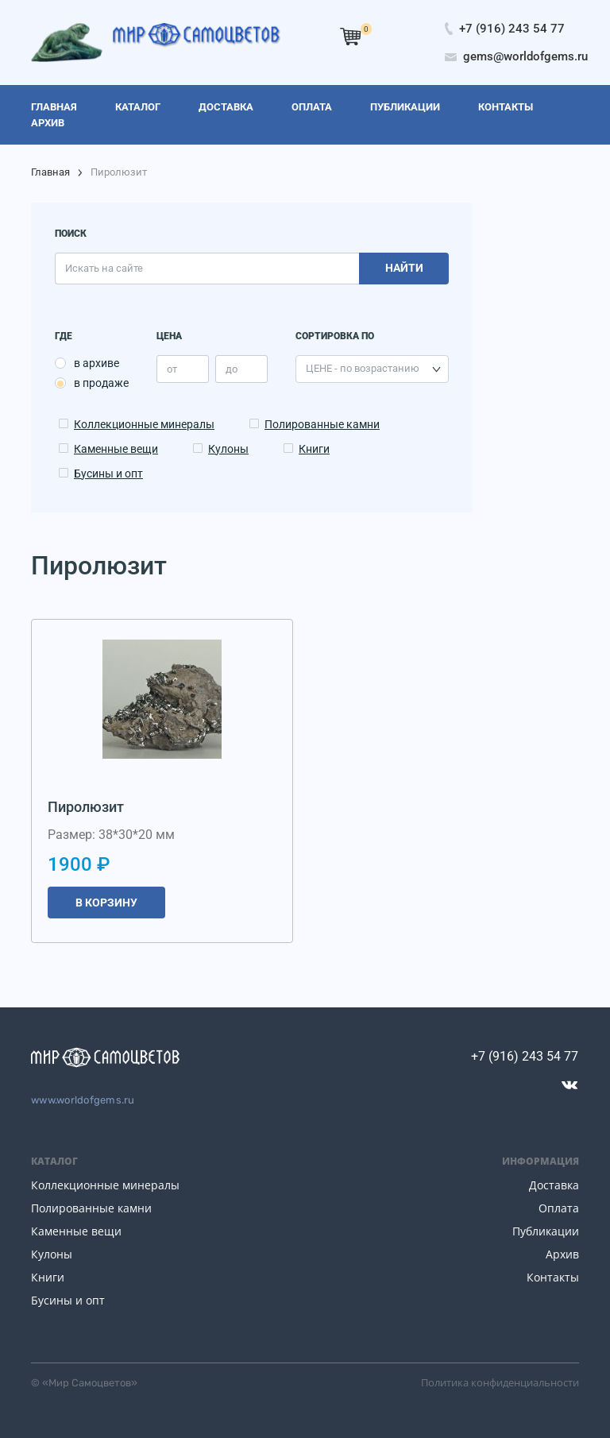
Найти (404, 267)
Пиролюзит (86, 806)
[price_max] (241, 369)
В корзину (106, 902)
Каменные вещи (116, 449)
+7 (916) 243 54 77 (524, 1056)
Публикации (545, 1231)
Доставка (554, 1185)
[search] (207, 268)
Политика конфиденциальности (500, 1382)
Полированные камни (322, 424)
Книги (314, 449)
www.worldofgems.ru (83, 1100)
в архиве (96, 363)
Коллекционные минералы (144, 424)
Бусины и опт (108, 473)
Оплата (559, 1208)
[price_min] (182, 369)
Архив (562, 1254)
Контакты (553, 1277)
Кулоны (228, 449)
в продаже (101, 383)
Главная (50, 172)
